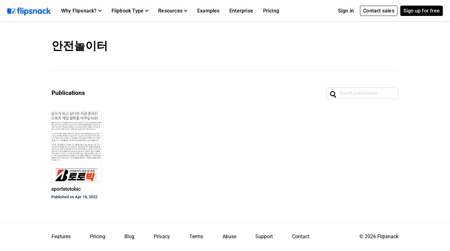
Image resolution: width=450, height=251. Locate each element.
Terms (196, 236)
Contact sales (378, 11)
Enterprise (241, 11)
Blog (129, 236)
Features (61, 236)
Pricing (271, 11)
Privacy (162, 236)
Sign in (346, 11)
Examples (208, 11)
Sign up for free (421, 11)
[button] (81, 11)
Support (264, 236)
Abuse (229, 236)
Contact (300, 236)
